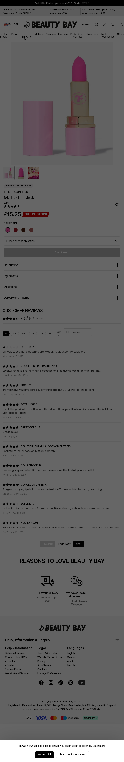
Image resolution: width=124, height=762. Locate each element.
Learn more (99, 745)
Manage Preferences (72, 754)
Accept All (44, 754)
